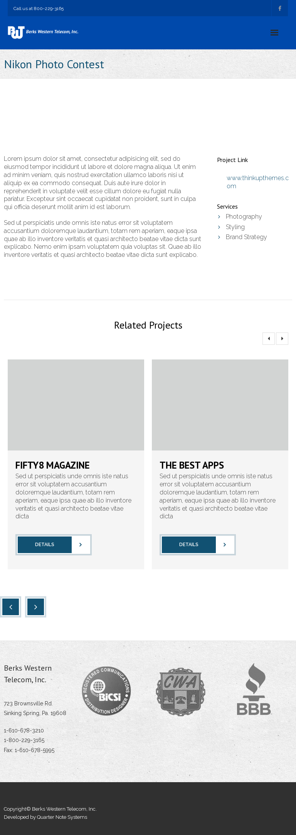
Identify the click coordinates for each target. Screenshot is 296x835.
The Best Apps (192, 465)
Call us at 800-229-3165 (38, 8)
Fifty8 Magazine (52, 465)
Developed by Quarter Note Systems (45, 817)
